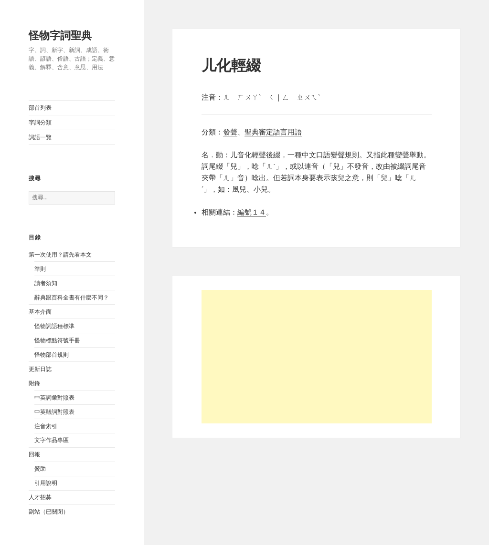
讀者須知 (45, 283)
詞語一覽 (40, 137)
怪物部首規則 (51, 354)
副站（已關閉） (49, 511)
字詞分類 (40, 122)
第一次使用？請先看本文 (60, 254)
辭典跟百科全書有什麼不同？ (71, 297)
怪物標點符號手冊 (57, 340)
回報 (34, 454)
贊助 (40, 468)
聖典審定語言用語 (273, 132)
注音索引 (45, 426)
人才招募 (40, 497)
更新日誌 (40, 369)
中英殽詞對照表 (54, 412)
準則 (40, 269)
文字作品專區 (51, 440)
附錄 (34, 383)
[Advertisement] (317, 356)
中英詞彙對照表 (54, 397)
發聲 (230, 132)
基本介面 (40, 311)
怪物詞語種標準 (54, 326)
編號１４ (251, 212)
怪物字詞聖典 (60, 35)
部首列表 (40, 107)
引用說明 (45, 483)
